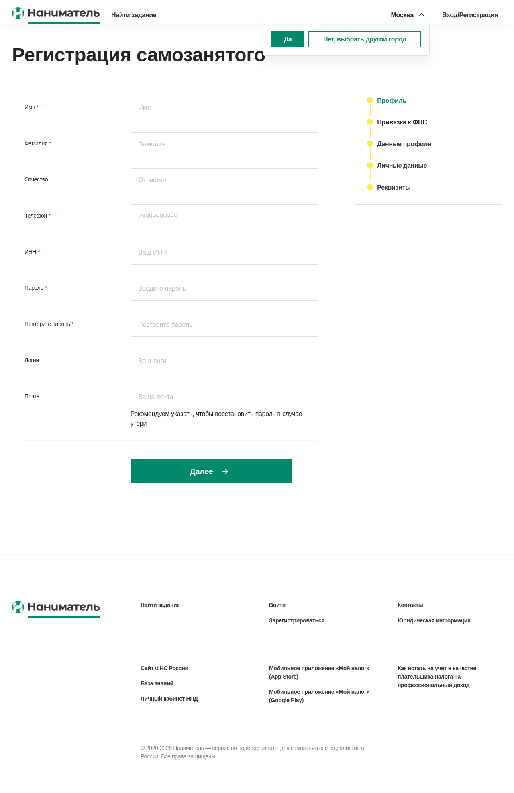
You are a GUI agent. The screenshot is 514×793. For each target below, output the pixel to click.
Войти (277, 605)
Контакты (410, 605)
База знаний (157, 683)
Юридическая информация (434, 620)
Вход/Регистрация (470, 15)
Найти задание (133, 15)
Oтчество (36, 179)
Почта (31, 396)
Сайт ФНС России (164, 668)
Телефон (36, 215)
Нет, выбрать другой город (364, 39)
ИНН (31, 252)
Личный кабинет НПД (169, 698)
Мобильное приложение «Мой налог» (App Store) (319, 672)
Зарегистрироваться (296, 620)
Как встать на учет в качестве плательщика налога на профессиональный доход (437, 676)
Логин (31, 360)
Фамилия (36, 143)
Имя (30, 107)
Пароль (34, 288)
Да (288, 39)
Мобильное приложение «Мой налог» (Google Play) (319, 696)
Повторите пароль (47, 324)
